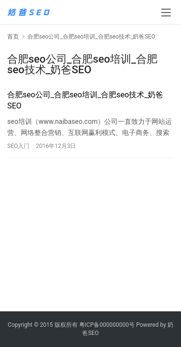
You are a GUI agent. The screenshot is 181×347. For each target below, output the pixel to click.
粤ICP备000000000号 (107, 324)
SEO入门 (18, 146)
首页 (13, 36)
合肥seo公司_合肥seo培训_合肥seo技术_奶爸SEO (85, 100)
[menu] (166, 12)
